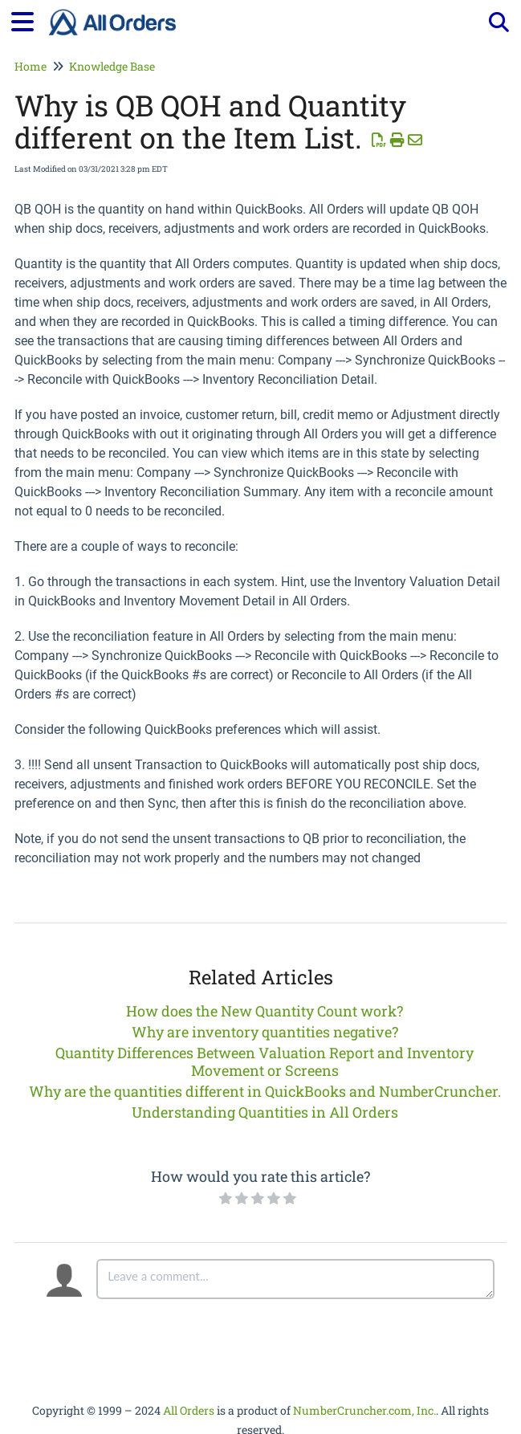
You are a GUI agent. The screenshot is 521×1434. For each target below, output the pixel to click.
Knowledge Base (112, 66)
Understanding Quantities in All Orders (265, 1112)
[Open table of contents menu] (28, 19)
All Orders (188, 1410)
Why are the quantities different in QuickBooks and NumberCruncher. (265, 1091)
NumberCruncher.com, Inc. (364, 1410)
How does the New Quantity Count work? (264, 1011)
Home (30, 66)
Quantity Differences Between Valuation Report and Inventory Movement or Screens (264, 1061)
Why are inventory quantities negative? (265, 1031)
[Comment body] (295, 1279)
